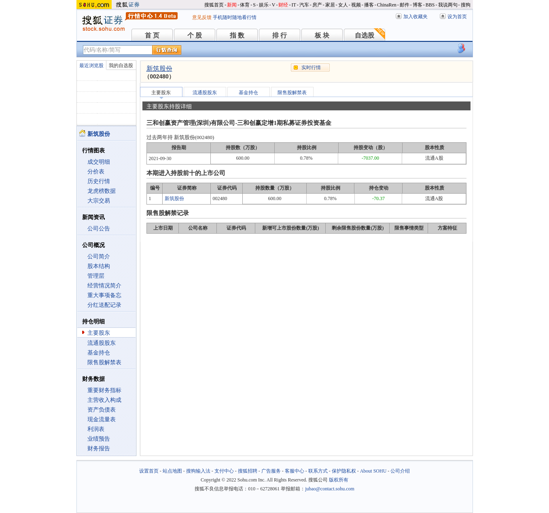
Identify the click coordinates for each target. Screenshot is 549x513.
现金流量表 (101, 419)
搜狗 (466, 5)
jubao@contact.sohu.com (329, 489)
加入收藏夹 (415, 16)
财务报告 (98, 448)
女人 (343, 5)
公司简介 (98, 256)
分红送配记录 (104, 305)
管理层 (95, 276)
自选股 (364, 35)
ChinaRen (386, 5)
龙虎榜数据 (101, 191)
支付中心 (224, 471)
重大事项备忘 (104, 295)
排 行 (279, 35)
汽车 (304, 5)
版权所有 (338, 480)
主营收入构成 (104, 400)
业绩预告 (98, 439)
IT (293, 5)
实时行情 (311, 67)
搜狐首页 (214, 5)
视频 (356, 5)
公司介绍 (400, 471)
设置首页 (149, 471)
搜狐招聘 (247, 471)
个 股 (194, 35)
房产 (317, 5)
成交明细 (98, 162)
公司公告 (98, 229)
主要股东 (98, 333)
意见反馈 (202, 17)
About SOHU (373, 471)
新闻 (232, 5)
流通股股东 (101, 343)
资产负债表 (101, 410)
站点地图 (172, 471)
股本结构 (98, 266)
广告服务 (271, 471)
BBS (430, 5)
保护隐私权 (344, 471)
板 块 (322, 35)
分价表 (95, 172)
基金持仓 (98, 353)
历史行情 (98, 181)
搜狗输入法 (198, 471)
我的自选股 (121, 65)
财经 (283, 5)
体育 (245, 5)
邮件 (404, 5)
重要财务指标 (104, 390)
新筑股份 (159, 68)
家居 (330, 5)
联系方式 (318, 471)
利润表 (95, 429)
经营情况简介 (104, 286)
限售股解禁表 (104, 362)
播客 (369, 5)
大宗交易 (98, 201)
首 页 (152, 35)
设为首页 (457, 16)
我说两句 (448, 5)
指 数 (237, 35)
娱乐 (264, 5)
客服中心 (294, 471)
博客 (417, 5)
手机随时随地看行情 (234, 17)
